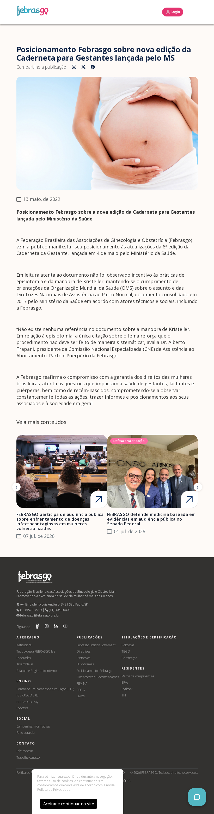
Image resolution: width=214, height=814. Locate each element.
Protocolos (83, 658)
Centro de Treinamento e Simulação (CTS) (45, 689)
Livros (80, 696)
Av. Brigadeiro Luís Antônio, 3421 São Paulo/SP (52, 604)
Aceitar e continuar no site (68, 804)
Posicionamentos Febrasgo (94, 670)
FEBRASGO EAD (27, 695)
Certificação (129, 658)
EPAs (124, 682)
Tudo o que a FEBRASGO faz (35, 651)
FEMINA (82, 683)
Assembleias (24, 664)
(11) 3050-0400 (57, 610)
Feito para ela (25, 732)
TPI (123, 695)
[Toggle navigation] (192, 12)
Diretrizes (83, 651)
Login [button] (173, 12)
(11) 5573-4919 (29, 610)
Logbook (126, 689)
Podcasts (22, 708)
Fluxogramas (85, 664)
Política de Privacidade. (54, 789)
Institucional (24, 645)
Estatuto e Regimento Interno (36, 670)
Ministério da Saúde (153, 253)
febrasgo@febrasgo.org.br (38, 615)
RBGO (81, 690)
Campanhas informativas (33, 726)
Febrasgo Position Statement (96, 645)
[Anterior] (16, 487)
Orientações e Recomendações (98, 677)
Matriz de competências (137, 676)
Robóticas (127, 645)
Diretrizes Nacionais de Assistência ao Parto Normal (74, 294)
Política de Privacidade (31, 772)
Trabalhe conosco (28, 757)
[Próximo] (198, 487)
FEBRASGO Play (27, 702)
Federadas (23, 658)
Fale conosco (24, 751)
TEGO (125, 651)
